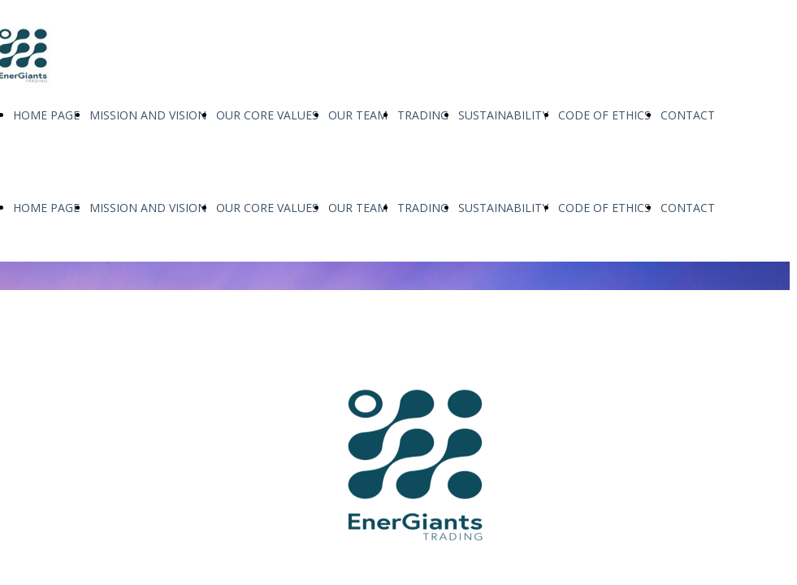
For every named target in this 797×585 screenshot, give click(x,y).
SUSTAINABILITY (503, 115)
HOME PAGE (46, 115)
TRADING (422, 115)
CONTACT (688, 115)
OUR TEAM (358, 115)
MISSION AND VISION (147, 115)
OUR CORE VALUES (267, 115)
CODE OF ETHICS (604, 115)
